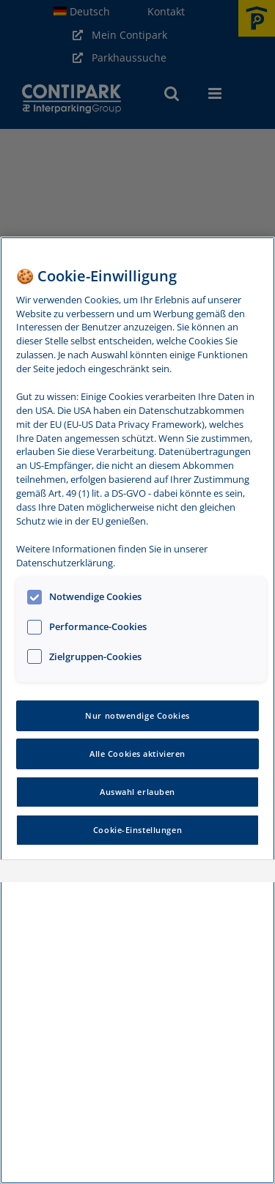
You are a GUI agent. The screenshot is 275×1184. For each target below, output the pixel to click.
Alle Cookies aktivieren (137, 753)
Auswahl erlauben (137, 791)
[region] (137, 710)
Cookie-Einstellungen (137, 829)
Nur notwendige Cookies (137, 715)
